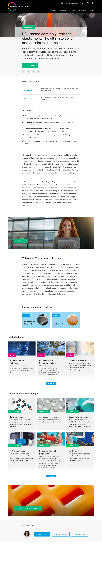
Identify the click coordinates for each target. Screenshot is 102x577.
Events (92, 10)
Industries (53, 10)
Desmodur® (28, 90)
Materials (63, 10)
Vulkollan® (28, 99)
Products (73, 10)
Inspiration (82, 10)
